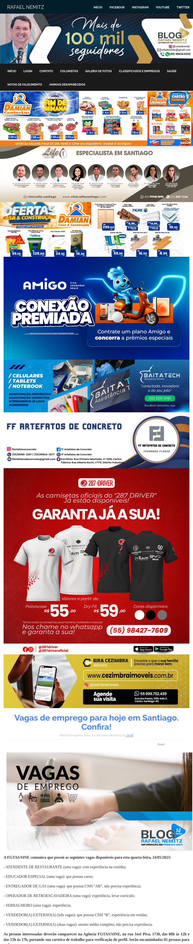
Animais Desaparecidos (67, 84)
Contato (46, 71)
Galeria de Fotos (98, 71)
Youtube (162, 7)
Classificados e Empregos (139, 71)
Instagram (140, 7)
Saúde (171, 71)
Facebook (117, 7)
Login (27, 71)
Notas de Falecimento (24, 84)
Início (98, 7)
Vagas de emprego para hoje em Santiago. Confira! (96, 722)
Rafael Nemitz (25, 7)
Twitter (182, 7)
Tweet (160, 744)
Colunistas (69, 71)
